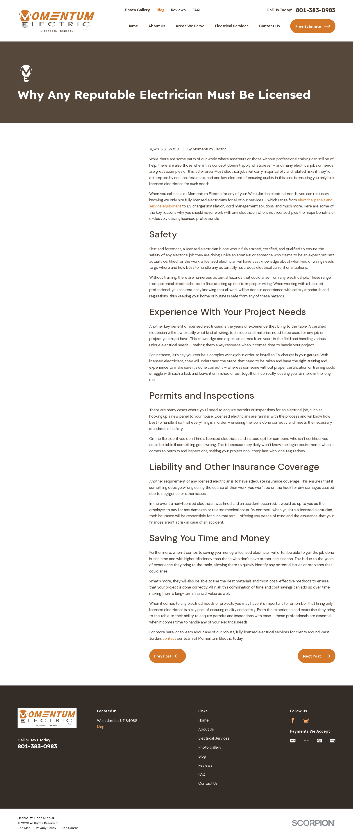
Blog (160, 9)
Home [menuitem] (132, 25)
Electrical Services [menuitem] (232, 25)
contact (170, 638)
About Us (206, 729)
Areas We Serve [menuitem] (190, 25)
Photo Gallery (137, 9)
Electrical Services (213, 738)
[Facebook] (292, 720)
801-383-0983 (315, 10)
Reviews (178, 9)
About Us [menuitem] (156, 25)
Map (100, 726)
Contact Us (207, 783)
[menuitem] (24, 828)
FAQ (196, 9)
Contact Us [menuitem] (269, 25)
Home (203, 720)
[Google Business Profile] (306, 720)
